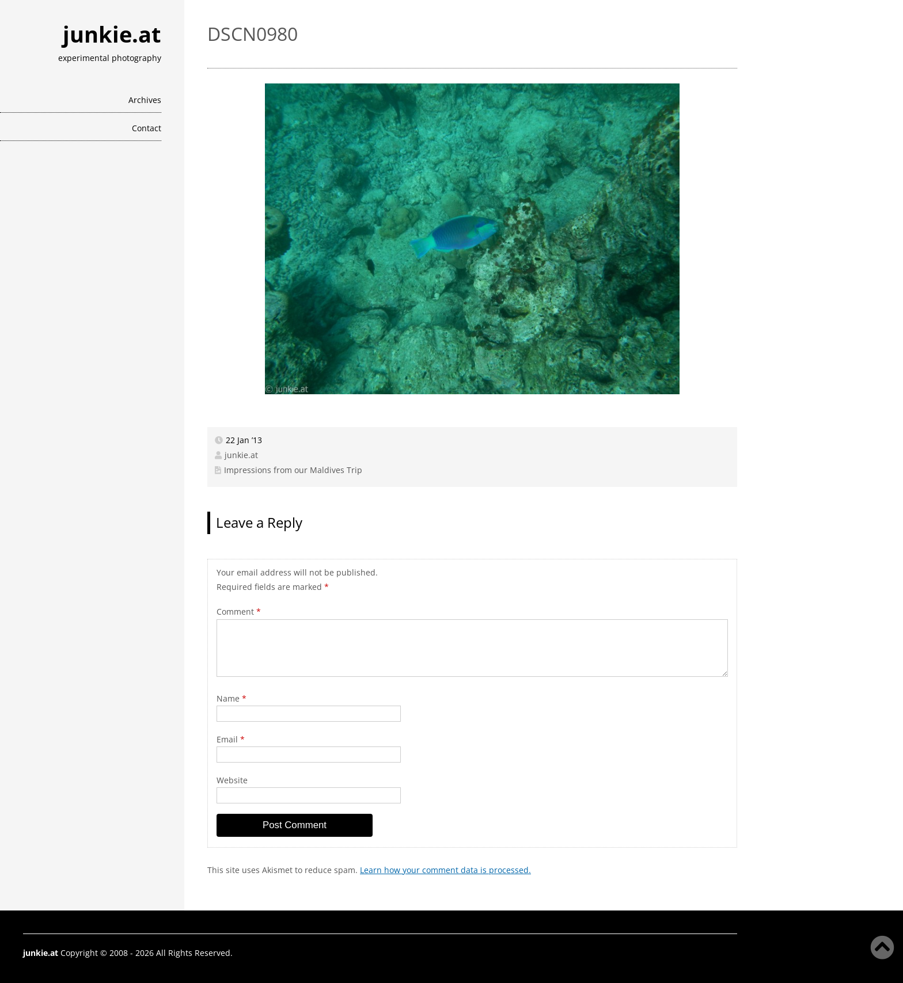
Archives (144, 99)
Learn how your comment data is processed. (445, 869)
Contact (146, 128)
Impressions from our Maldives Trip (293, 469)
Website (232, 780)
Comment (239, 611)
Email (231, 739)
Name (231, 698)
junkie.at (112, 34)
